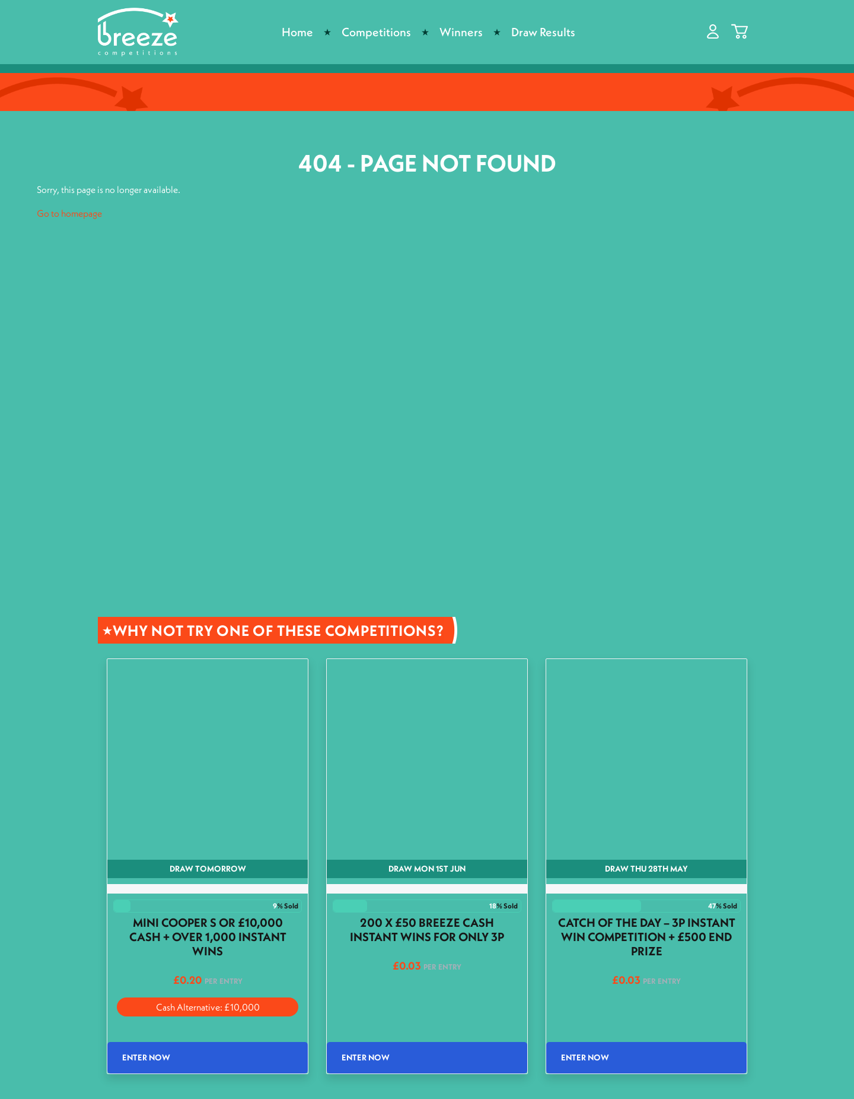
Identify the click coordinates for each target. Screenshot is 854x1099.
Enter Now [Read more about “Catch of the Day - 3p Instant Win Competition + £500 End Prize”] (585, 1057)
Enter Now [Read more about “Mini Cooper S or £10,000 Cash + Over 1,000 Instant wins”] (146, 1057)
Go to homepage (69, 213)
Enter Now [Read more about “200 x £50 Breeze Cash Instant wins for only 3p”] (366, 1057)
